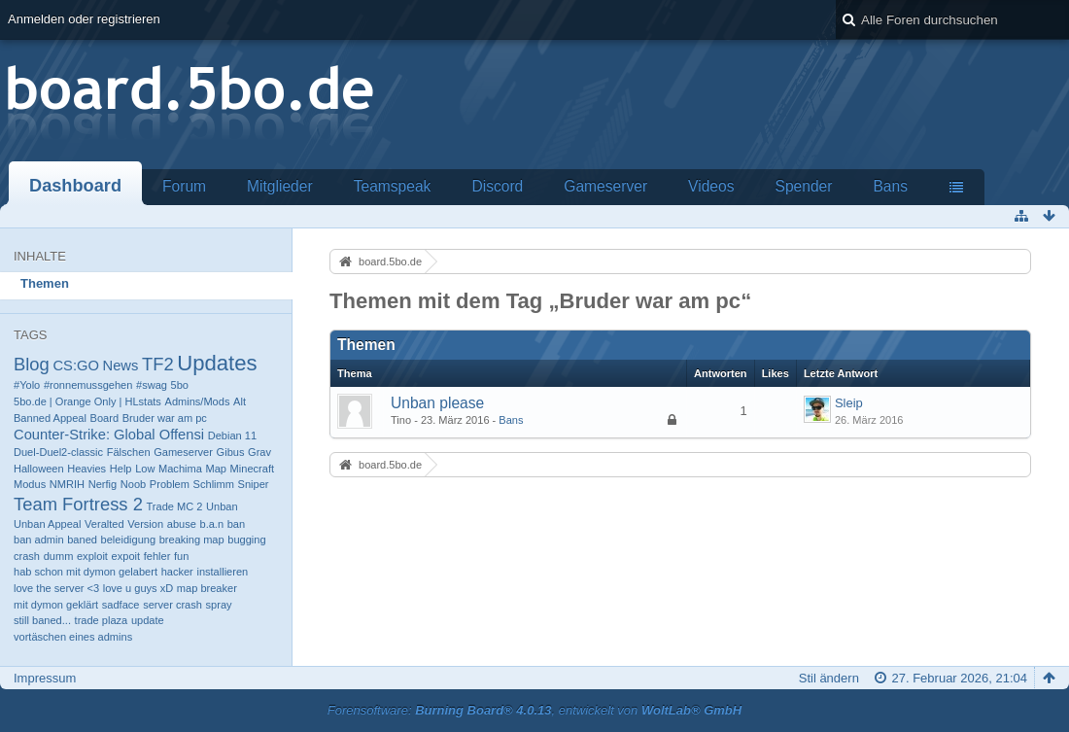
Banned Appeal (50, 418)
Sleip (849, 403)
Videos (711, 186)
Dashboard (75, 185)
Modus (30, 484)
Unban (222, 506)
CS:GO (75, 365)
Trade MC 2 (174, 506)
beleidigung (128, 539)
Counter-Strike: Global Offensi (109, 434)
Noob (133, 484)
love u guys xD (138, 588)
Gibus (231, 452)
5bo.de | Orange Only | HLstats (87, 401)
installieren (222, 571)
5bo (180, 385)
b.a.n (211, 524)
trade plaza (101, 620)
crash (27, 556)
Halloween (39, 468)
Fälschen (129, 452)
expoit (126, 556)
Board (104, 418)
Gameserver (605, 186)
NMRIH (67, 484)
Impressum (45, 678)
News (121, 365)
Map (215, 468)
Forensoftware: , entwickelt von (534, 710)
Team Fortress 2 (78, 504)
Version (145, 524)
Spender (803, 186)
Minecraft (252, 468)
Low (145, 468)
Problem (170, 484)
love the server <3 (56, 588)
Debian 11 (232, 435)
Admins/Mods (197, 401)
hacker (177, 571)
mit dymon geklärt (56, 604)
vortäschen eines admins (73, 637)
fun (181, 556)
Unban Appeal (47, 524)
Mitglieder (280, 186)
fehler (157, 556)
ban (236, 524)
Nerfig (102, 484)
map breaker (207, 588)
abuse (181, 524)
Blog (32, 364)
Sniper (253, 484)
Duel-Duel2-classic (58, 452)
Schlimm (213, 484)
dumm (59, 556)
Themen (44, 283)
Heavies (86, 468)
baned (82, 539)
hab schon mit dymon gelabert (85, 571)
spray (219, 604)
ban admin (39, 539)
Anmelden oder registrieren (84, 19)
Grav (259, 452)
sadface (121, 604)
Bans (890, 186)
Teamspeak (392, 186)
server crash (172, 604)
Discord (497, 186)
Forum (184, 186)
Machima (180, 468)
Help (121, 468)
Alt (239, 401)
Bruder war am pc (164, 418)
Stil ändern (829, 678)
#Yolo (27, 385)
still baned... (42, 620)
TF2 (158, 364)
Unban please (437, 403)
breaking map (191, 539)
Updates (217, 363)
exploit (92, 556)
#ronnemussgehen (88, 385)
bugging (246, 539)
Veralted (104, 524)
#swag (151, 385)
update (147, 620)
